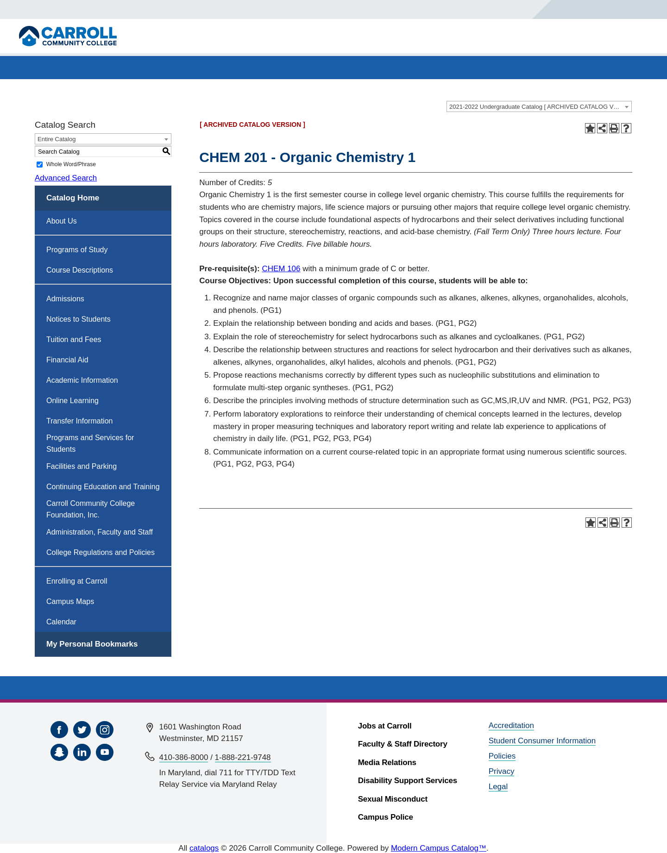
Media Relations (387, 762)
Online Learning (72, 401)
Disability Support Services (407, 780)
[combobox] (539, 106)
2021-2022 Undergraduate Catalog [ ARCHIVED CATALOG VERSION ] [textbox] (540, 106)
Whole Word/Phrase (71, 164)
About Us (61, 221)
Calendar (61, 622)
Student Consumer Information (542, 740)
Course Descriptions (79, 270)
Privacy (502, 771)
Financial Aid (67, 360)
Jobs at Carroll (385, 726)
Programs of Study (77, 250)
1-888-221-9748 (243, 757)
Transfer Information (79, 421)
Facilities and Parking (81, 466)
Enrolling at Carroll (76, 581)
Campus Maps (70, 601)
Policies (502, 756)
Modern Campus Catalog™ (438, 848)
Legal (498, 786)
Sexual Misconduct (393, 799)
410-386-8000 (183, 757)
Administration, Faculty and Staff (99, 532)
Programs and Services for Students (90, 443)
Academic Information (82, 380)
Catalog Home (72, 197)
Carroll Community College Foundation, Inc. (90, 509)
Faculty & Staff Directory (402, 744)
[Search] (571, 9)
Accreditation (511, 725)
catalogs (204, 848)
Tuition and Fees (73, 339)
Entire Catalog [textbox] (57, 139)
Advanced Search (66, 178)
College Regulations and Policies (100, 552)
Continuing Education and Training (103, 487)
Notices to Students (78, 319)
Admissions (65, 299)
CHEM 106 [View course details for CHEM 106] (281, 268)
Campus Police (385, 817)
